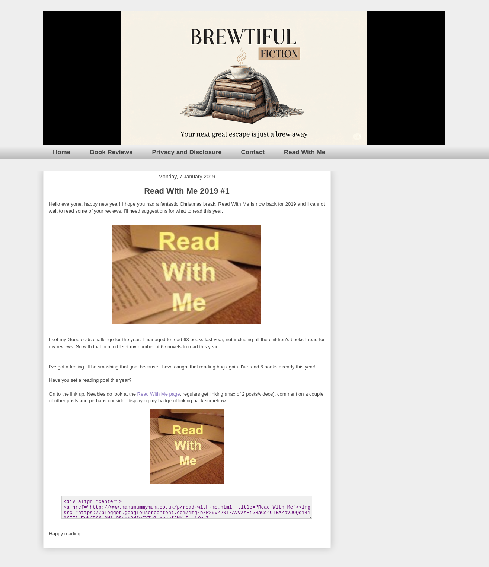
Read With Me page (158, 394)
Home (61, 152)
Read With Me (304, 152)
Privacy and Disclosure (187, 152)
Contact (253, 152)
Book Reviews (111, 152)
